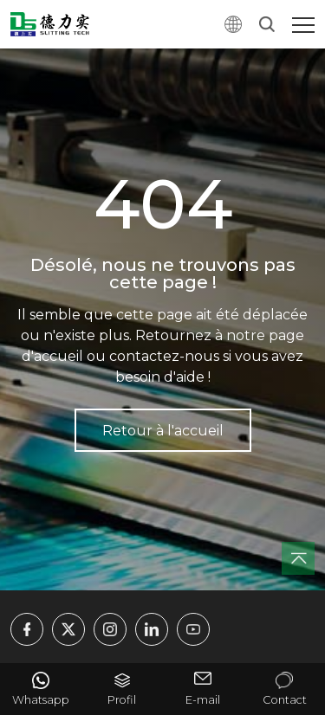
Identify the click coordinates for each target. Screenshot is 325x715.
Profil (121, 699)
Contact (285, 699)
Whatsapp (40, 699)
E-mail (202, 699)
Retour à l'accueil (163, 430)
